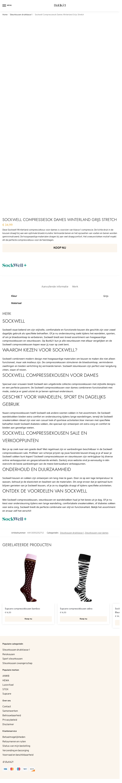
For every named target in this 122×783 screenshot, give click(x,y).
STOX (5, 689)
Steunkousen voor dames (96, 533)
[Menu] (7, 5)
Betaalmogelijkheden (13, 737)
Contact (6, 706)
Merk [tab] (75, 286)
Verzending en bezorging (15, 750)
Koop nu (59, 248)
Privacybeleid (9, 720)
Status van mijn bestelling (16, 746)
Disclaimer (8, 724)
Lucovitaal (8, 685)
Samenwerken (10, 711)
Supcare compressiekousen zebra (76, 608)
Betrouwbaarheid (11, 715)
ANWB (5, 676)
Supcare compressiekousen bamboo (22, 608)
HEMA (5, 680)
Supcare (6, 693)
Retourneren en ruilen (14, 741)
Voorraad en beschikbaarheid (17, 755)
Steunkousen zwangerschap (17, 663)
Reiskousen (8, 654)
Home (4, 14)
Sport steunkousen (12, 658)
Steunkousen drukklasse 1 (21, 14)
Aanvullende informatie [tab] (54, 286)
